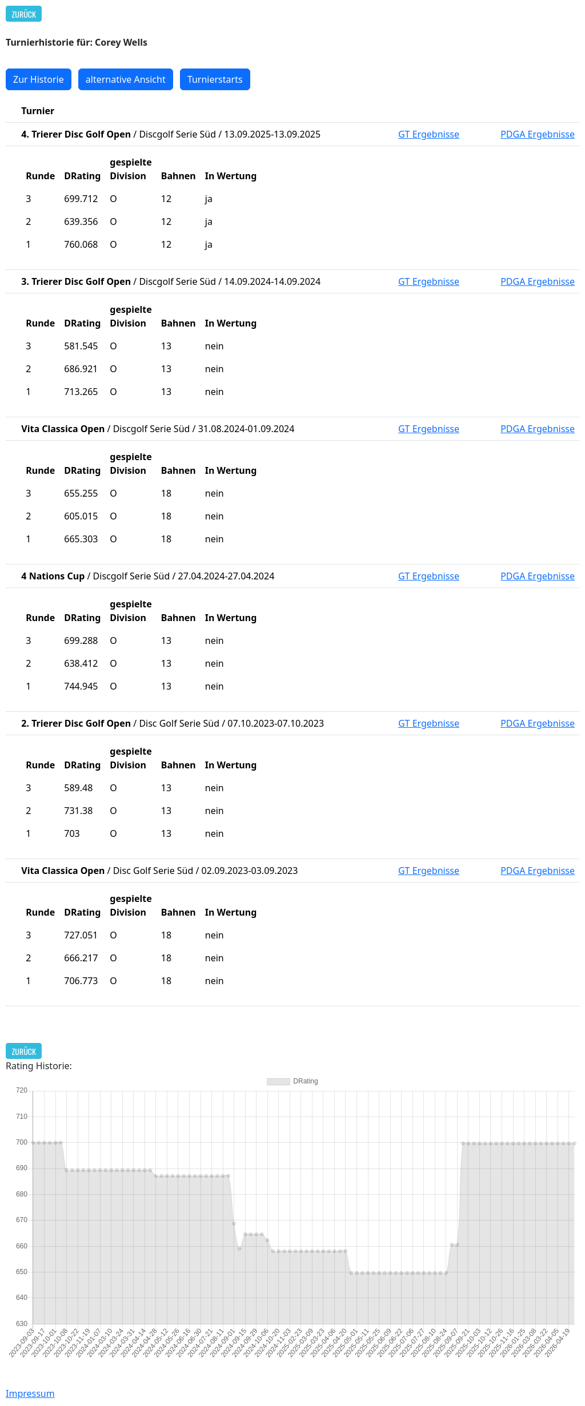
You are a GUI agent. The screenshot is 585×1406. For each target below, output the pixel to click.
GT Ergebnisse (428, 134)
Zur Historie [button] (38, 79)
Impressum (30, 1393)
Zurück (24, 14)
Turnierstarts (215, 79)
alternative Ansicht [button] (126, 79)
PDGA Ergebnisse (537, 134)
